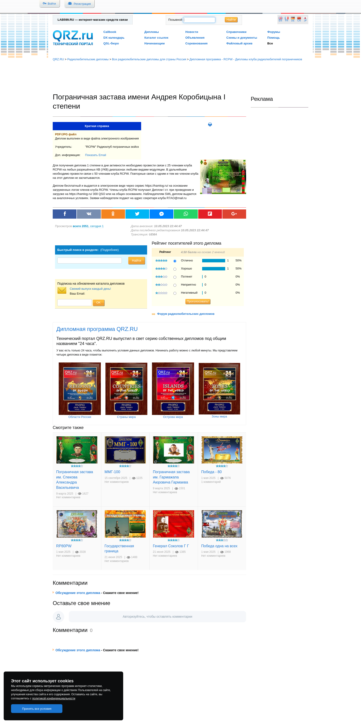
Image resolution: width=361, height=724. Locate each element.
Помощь (273, 37)
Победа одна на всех (219, 546)
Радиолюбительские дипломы (88, 59)
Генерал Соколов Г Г (171, 546)
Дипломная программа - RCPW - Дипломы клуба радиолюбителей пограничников (245, 59)
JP (305, 20)
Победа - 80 (211, 472)
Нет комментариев (68, 497)
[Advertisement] (180, 77)
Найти (231, 19)
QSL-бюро (111, 43)
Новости (191, 32)
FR (286, 20)
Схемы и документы (241, 37)
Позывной (175, 19)
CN (299, 20)
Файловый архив (239, 43)
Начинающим (154, 43)
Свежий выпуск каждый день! (90, 288)
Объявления (194, 37)
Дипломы (151, 32)
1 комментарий (211, 482)
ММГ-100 (112, 472)
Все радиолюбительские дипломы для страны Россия (149, 59)
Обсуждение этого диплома (77, 593)
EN (280, 20)
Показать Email (95, 155)
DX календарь (114, 37)
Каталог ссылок (156, 37)
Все (270, 43)
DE (292, 20)
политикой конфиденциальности (53, 698)
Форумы (273, 32)
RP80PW (63, 546)
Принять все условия (37, 708)
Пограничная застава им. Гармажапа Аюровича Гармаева (171, 477)
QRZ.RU (58, 59)
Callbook (109, 32)
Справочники (236, 32)
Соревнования (196, 43)
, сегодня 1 (88, 226)
